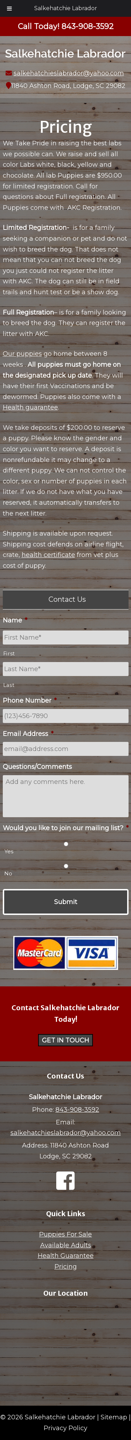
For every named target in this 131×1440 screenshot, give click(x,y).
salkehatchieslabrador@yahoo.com (69, 73)
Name (15, 620)
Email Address (28, 734)
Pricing (65, 1266)
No (8, 873)
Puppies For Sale (65, 1234)
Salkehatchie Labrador (65, 8)
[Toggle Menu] (9, 8)
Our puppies (22, 354)
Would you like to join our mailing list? (66, 828)
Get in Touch (65, 1040)
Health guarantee (30, 407)
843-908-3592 (77, 1110)
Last (9, 685)
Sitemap (114, 1417)
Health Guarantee (66, 1256)
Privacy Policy (65, 1428)
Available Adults (65, 1245)
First (9, 653)
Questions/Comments (37, 767)
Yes (8, 851)
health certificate (48, 555)
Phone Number (30, 700)
